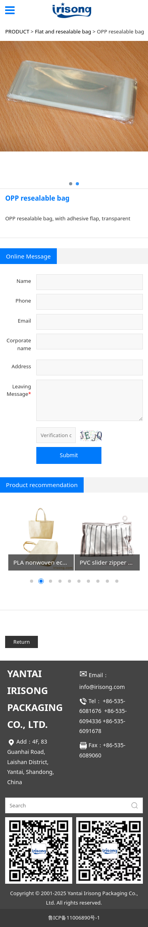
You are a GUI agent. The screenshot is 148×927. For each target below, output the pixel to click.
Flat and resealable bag (63, 31)
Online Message (28, 256)
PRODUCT (17, 31)
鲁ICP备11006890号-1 (74, 917)
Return (21, 641)
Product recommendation (42, 485)
